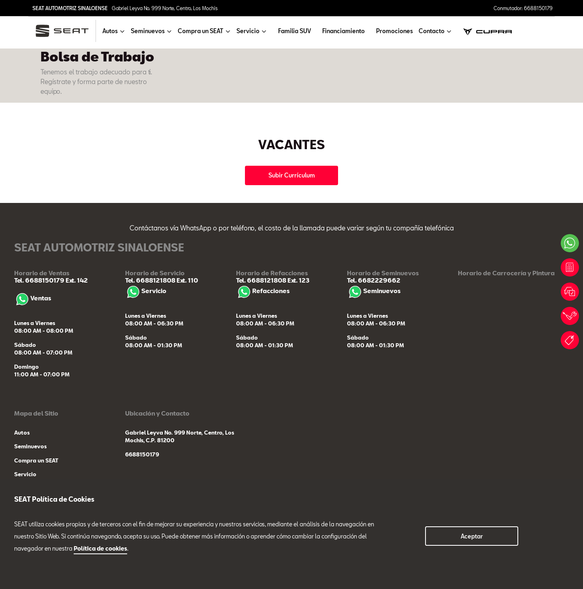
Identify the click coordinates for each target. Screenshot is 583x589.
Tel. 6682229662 (373, 280)
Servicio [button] (248, 30)
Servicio (145, 290)
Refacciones (262, 290)
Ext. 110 (186, 280)
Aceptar (472, 536)
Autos (22, 432)
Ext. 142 (76, 280)
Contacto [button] (432, 30)
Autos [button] (110, 30)
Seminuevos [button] (148, 30)
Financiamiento (343, 30)
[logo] (65, 31)
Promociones (394, 30)
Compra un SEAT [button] (200, 30)
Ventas (32, 298)
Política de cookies (100, 548)
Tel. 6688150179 (39, 280)
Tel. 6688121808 (150, 280)
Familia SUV (294, 30)
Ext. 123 (298, 280)
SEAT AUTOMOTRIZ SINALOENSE (70, 8)
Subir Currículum (291, 175)
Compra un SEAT (36, 460)
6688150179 (142, 454)
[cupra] (487, 31)
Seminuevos (373, 290)
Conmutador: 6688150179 (523, 8)
